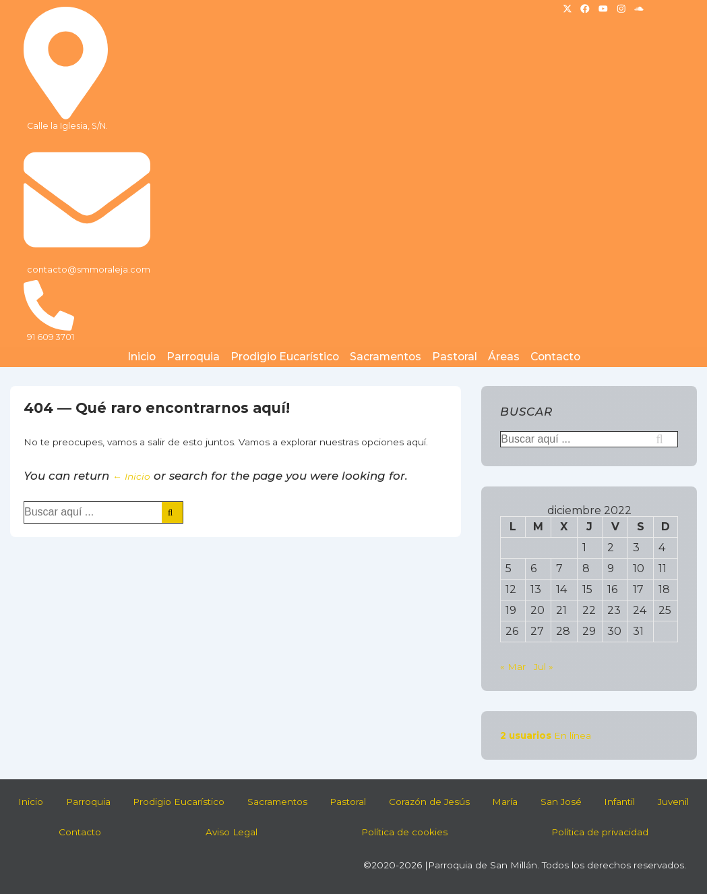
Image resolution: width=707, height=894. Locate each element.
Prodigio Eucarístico (284, 356)
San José (561, 801)
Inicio (141, 356)
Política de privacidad (599, 832)
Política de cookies (404, 832)
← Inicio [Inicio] (131, 476)
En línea (545, 735)
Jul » (543, 666)
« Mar (513, 666)
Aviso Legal (231, 832)
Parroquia (193, 356)
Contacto (555, 356)
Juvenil (673, 801)
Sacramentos (385, 356)
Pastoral (454, 356)
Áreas (504, 356)
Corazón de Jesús (429, 801)
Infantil (619, 801)
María (505, 801)
